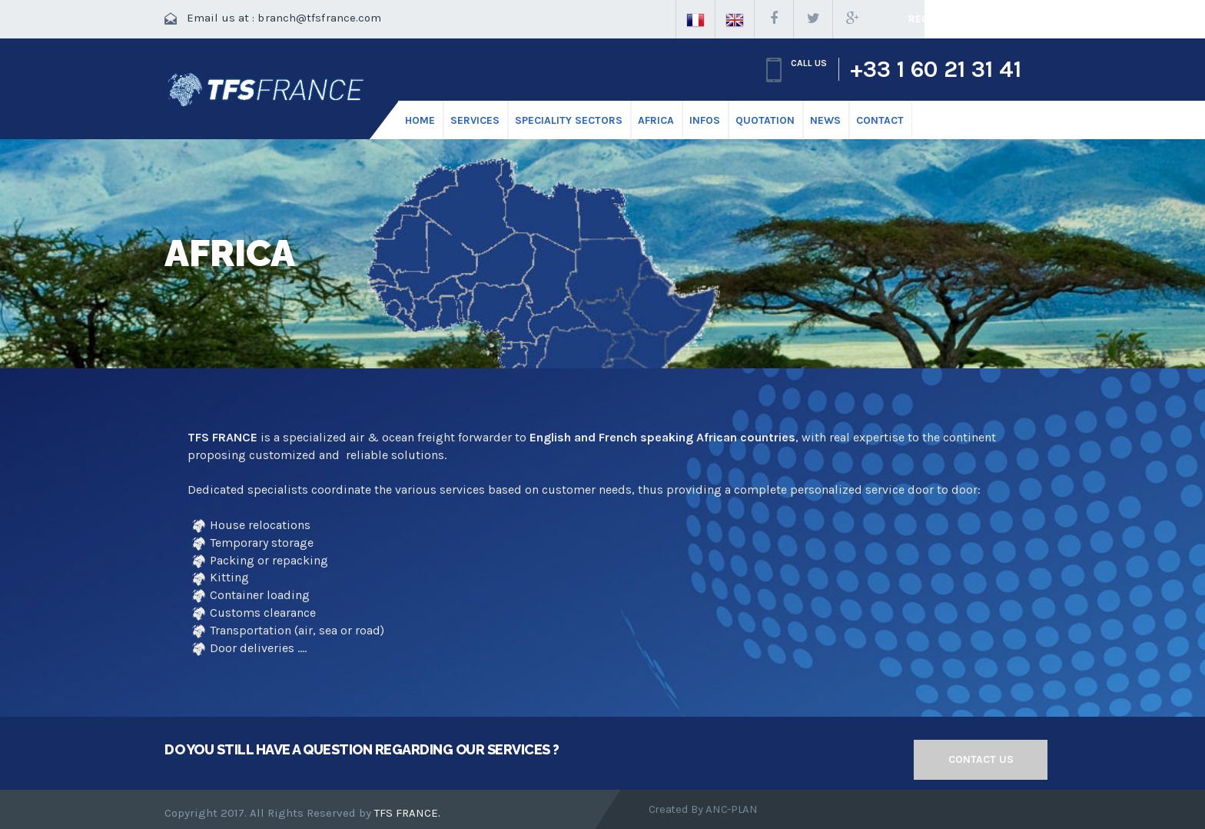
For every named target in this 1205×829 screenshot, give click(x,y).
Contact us (981, 759)
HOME (420, 120)
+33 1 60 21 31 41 (935, 69)
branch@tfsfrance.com (319, 18)
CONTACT (880, 120)
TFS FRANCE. (407, 813)
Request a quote (956, 18)
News (825, 120)
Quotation (765, 120)
